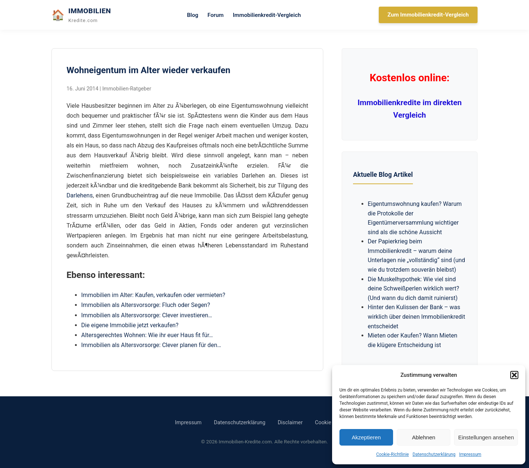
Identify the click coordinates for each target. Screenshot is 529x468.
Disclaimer (290, 422)
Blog (192, 15)
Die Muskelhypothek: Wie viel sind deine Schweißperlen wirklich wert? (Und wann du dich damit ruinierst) (413, 288)
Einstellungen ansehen (486, 437)
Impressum (470, 454)
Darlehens (79, 195)
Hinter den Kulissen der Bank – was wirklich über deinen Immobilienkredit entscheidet (416, 316)
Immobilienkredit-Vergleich (267, 15)
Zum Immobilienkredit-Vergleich (428, 14)
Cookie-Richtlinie (392, 454)
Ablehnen (423, 437)
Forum (216, 15)
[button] (514, 375)
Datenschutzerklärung (434, 454)
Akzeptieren (366, 437)
